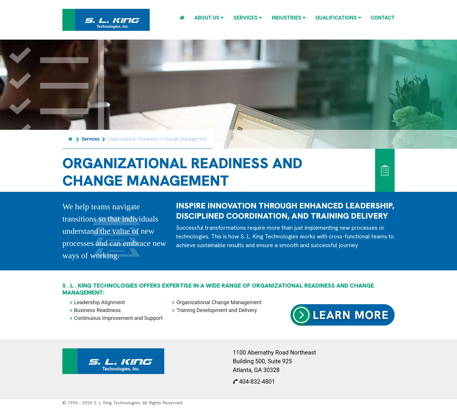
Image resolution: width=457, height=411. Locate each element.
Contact (383, 18)
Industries (288, 18)
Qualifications (338, 18)
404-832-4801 (254, 381)
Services (247, 18)
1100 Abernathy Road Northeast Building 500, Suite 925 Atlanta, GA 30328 (274, 361)
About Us (209, 18)
